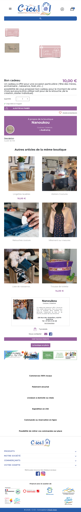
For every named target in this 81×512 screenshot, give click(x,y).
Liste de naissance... (21, 286)
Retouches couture (22, 240)
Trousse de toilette (59, 286)
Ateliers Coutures (59, 194)
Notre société (12, 456)
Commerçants (12, 460)
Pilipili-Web (52, 510)
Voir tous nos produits (40, 339)
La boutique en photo (40, 345)
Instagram (43, 474)
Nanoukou (41, 122)
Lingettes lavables (21, 194)
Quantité (7, 99)
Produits (9, 451)
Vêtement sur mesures (59, 240)
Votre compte (12, 465)
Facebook (38, 474)
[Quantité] (22, 99)
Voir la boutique (49, 323)
